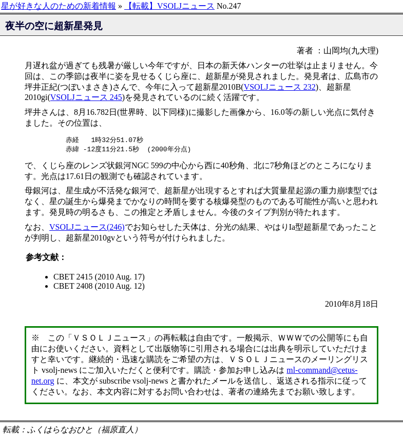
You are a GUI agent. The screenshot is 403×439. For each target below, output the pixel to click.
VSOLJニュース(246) (87, 228)
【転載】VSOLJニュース (169, 6)
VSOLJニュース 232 (280, 87)
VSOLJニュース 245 (86, 97)
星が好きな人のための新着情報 (58, 6)
